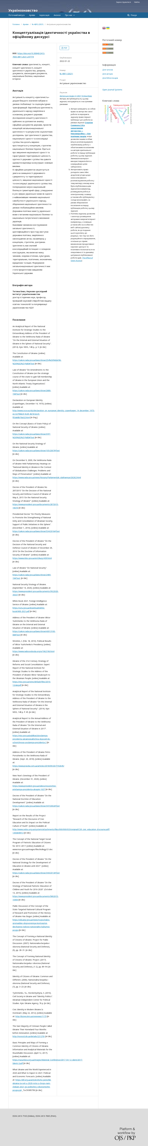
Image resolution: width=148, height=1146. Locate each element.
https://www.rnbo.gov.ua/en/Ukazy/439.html (32, 558)
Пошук (133, 15)
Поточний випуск (16, 15)
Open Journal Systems (112, 89)
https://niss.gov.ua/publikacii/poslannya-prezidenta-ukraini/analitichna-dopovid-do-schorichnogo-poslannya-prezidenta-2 (31, 739)
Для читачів (107, 69)
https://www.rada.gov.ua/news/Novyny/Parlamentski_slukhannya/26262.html (47, 477)
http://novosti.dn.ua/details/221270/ (29, 1036)
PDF (65, 48)
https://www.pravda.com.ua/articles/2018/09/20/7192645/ (38, 766)
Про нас (69, 15)
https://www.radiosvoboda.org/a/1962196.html (33, 651)
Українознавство (23, 10)
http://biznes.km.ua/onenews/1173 (30, 1016)
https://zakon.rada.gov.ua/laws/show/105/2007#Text (36, 450)
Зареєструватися (123, 2)
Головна (16, 24)
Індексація (44, 15)
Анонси (57, 15)
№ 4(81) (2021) (37, 24)
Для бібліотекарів (110, 78)
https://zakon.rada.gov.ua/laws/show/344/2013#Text (36, 873)
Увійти (137, 2)
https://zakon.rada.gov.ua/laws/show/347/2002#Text (36, 806)
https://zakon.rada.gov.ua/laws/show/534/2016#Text (36, 531)
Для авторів (107, 74)
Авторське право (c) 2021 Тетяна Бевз (76, 96)
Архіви (32, 15)
